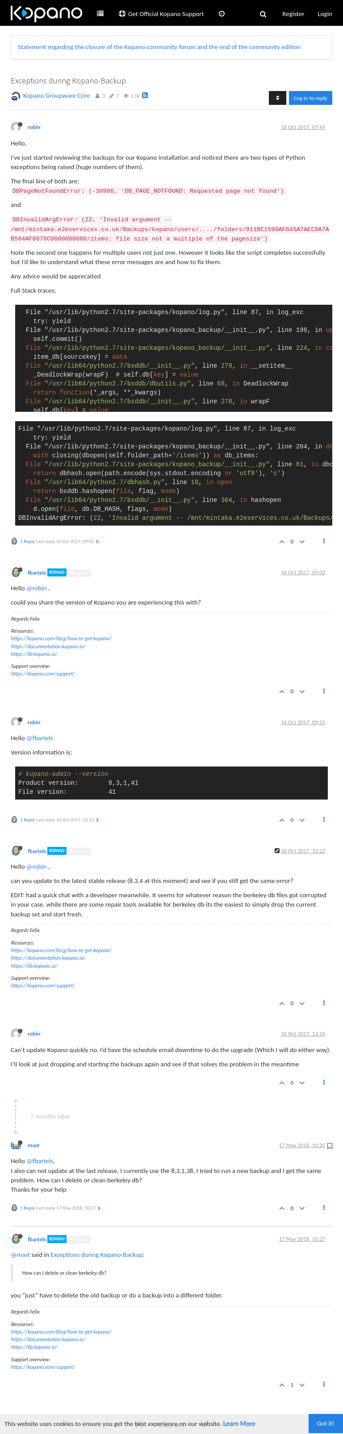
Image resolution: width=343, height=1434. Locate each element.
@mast (79, 1240)
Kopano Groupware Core (56, 95)
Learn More (239, 1424)
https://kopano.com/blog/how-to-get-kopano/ (61, 638)
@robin (79, 573)
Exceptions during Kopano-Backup (96, 1255)
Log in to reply (310, 98)
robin (34, 127)
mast (33, 1145)
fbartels (37, 572)
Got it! (326, 1423)
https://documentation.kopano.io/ (48, 646)
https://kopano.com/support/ (43, 674)
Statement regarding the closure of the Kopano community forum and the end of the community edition (159, 47)
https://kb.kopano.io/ (34, 654)
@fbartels (39, 738)
